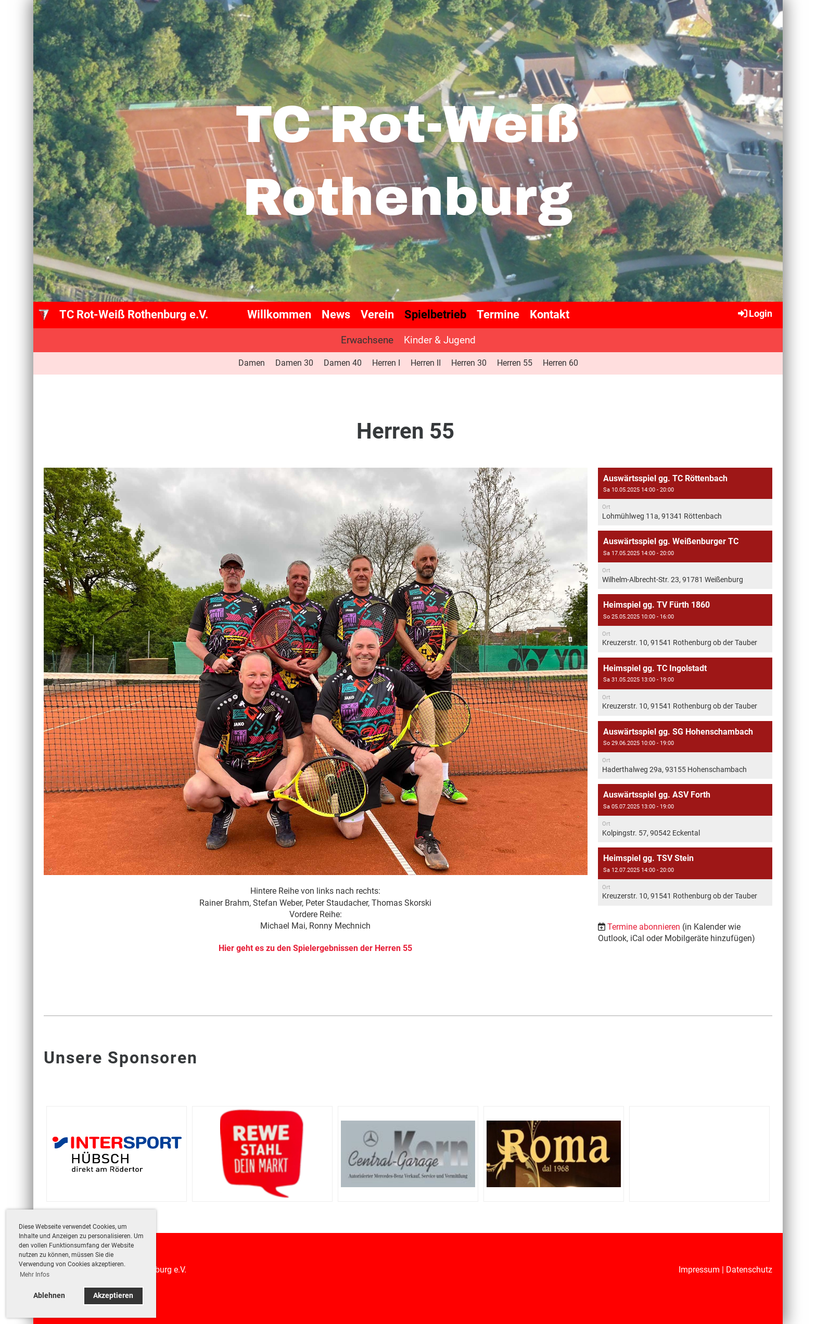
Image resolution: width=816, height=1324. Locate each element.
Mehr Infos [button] (34, 1274)
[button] (685, 497)
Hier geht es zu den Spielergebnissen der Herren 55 (315, 948)
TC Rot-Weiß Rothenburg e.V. (133, 314)
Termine (498, 314)
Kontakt (549, 314)
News (336, 314)
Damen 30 (294, 363)
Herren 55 (514, 363)
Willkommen (279, 314)
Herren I (386, 363)
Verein (377, 314)
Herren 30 (469, 363)
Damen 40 (343, 363)
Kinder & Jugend (440, 340)
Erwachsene (367, 340)
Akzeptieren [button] (113, 1295)
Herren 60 (560, 363)
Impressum (699, 1270)
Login (754, 313)
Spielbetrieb (435, 314)
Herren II (426, 363)
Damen (251, 363)
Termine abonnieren (643, 927)
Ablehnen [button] (49, 1295)
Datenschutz (749, 1270)
